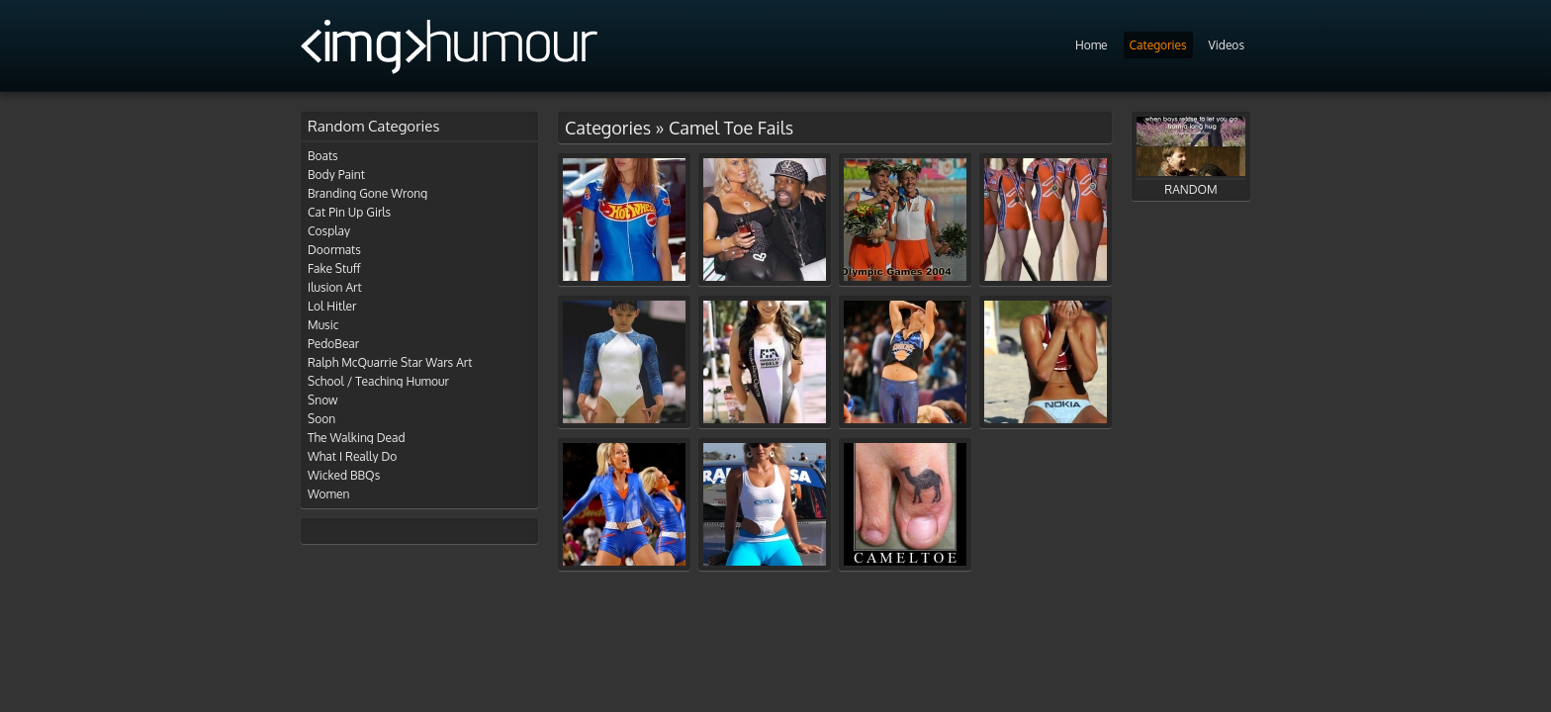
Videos (1226, 45)
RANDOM (1191, 157)
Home (1091, 45)
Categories (1158, 45)
